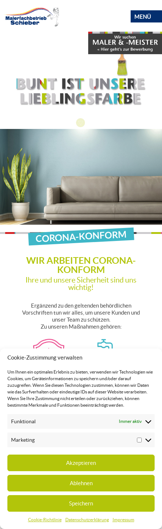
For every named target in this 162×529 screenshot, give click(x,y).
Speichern (81, 503)
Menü (142, 17)
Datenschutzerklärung (87, 519)
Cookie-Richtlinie (45, 519)
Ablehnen (81, 483)
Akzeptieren (81, 463)
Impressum (123, 519)
